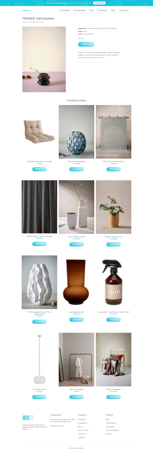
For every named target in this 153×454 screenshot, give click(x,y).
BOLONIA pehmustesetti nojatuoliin (39, 164)
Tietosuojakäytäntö (112, 433)
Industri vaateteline (76, 392)
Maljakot (114, 31)
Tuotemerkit (124, 12)
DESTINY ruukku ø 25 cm (113, 239)
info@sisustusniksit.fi (57, 428)
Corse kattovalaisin (39, 392)
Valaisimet (81, 440)
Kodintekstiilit (64, 12)
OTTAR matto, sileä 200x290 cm (113, 164)
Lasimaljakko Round (76, 315)
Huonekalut (102, 12)
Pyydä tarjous (99, 3)
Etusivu (24, 25)
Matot (91, 12)
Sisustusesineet (79, 12)
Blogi (113, 12)
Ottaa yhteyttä (111, 425)
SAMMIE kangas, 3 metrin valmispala (39, 239)
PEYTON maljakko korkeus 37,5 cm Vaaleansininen (39, 316)
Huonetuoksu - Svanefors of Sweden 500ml (113, 315)
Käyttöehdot (110, 429)
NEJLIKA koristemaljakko (76, 164)
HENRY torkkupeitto (114, 392)
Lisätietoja (86, 47)
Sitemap (108, 436)
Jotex (109, 31)
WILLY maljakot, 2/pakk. (76, 239)
